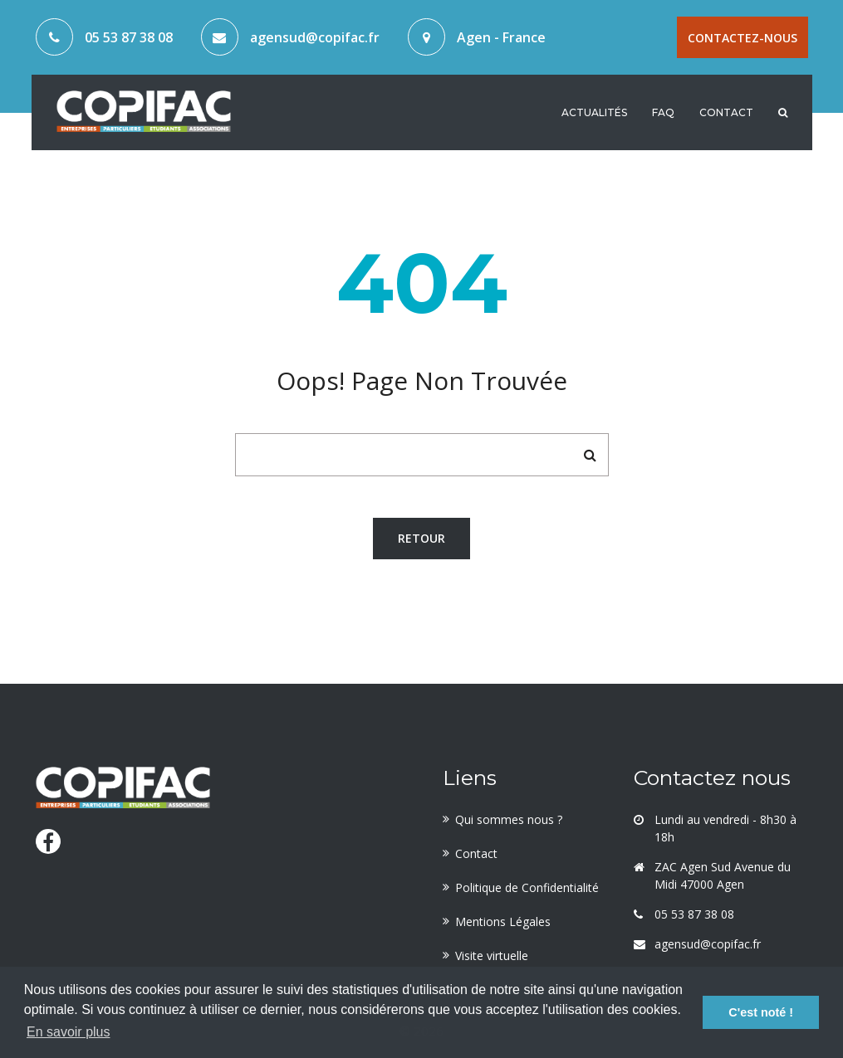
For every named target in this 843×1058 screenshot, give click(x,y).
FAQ (663, 111)
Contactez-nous (742, 38)
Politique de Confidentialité (527, 887)
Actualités (594, 111)
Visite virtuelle (491, 955)
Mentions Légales (503, 921)
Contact (726, 111)
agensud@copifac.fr (315, 37)
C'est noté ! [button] (760, 1012)
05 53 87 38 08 (129, 37)
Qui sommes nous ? (508, 819)
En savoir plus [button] (68, 1032)
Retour (421, 538)
